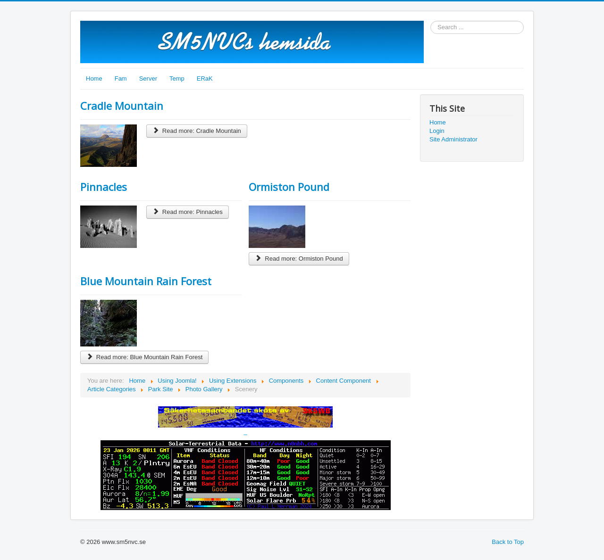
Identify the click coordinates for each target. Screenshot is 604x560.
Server (148, 78)
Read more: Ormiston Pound (299, 258)
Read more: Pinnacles (187, 211)
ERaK (205, 78)
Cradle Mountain (121, 106)
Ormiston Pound (289, 187)
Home (94, 78)
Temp (177, 78)
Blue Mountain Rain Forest (145, 281)
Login (437, 130)
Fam (121, 78)
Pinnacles (103, 187)
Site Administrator (453, 139)
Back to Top (508, 541)
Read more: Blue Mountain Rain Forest (144, 357)
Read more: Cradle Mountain (196, 130)
